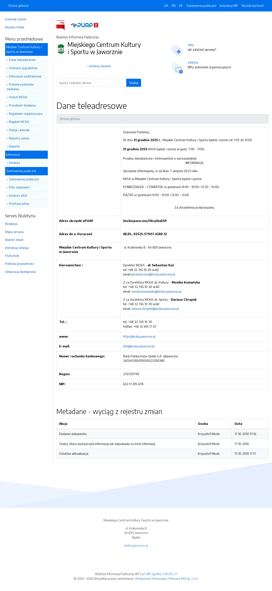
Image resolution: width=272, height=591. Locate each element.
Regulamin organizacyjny (26, 113)
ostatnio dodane (100, 66)
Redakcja (11, 224)
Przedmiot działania (22, 105)
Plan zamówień (19, 187)
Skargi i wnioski (19, 130)
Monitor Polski (14, 27)
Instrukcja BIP (229, 5)
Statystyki (12, 255)
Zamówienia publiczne (21, 171)
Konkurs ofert (18, 195)
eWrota (193, 62)
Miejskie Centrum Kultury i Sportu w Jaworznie (24, 49)
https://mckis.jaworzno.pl (139, 336)
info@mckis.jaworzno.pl (138, 346)
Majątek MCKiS (19, 122)
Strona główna (18, 5)
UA (166, 5)
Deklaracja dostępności (20, 272)
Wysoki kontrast (252, 5)
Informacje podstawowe (25, 76)
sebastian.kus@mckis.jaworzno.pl (153, 274)
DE (181, 5)
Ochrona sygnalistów (23, 68)
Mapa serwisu (14, 232)
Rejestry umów (19, 138)
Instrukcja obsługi (16, 248)
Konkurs (14, 162)
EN (174, 5)
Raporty (14, 146)
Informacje (13, 154)
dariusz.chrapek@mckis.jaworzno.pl (155, 308)
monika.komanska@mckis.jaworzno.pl (156, 291)
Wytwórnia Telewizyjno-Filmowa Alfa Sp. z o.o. (166, 578)
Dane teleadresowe (22, 60)
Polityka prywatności (19, 263)
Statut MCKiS (18, 97)
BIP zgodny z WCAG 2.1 (161, 574)
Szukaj (133, 83)
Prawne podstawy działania (20, 86)
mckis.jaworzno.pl (136, 545)
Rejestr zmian (14, 239)
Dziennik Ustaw (15, 19)
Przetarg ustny (19, 203)
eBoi (191, 45)
